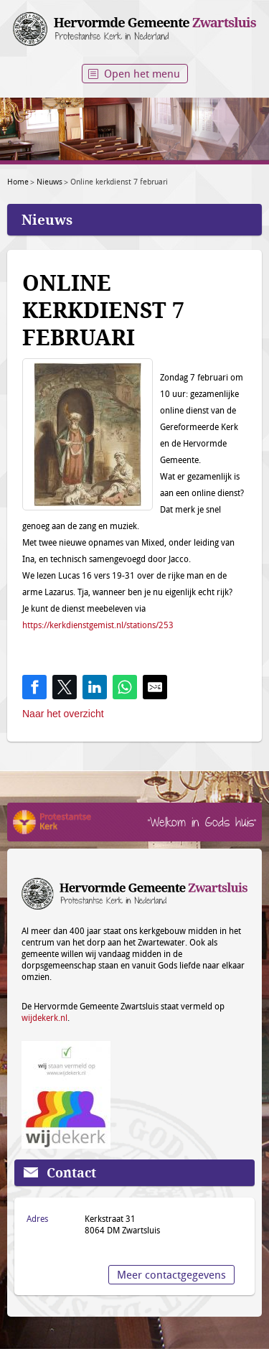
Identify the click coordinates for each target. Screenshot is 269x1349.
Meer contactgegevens (171, 1274)
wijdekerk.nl (44, 1017)
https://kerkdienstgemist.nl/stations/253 (98, 624)
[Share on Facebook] (34, 687)
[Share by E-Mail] (155, 687)
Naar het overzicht (63, 713)
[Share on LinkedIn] (94, 687)
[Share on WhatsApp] (125, 687)
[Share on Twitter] (64, 687)
